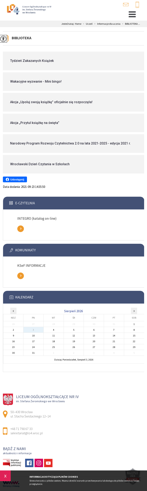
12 (73, 335)
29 (134, 347)
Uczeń (87, 24)
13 (94, 335)
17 (33, 341)
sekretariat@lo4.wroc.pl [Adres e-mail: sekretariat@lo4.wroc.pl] (26, 433)
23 (13, 347)
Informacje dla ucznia (106, 24)
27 (94, 347)
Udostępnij (15, 179)
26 (73, 347)
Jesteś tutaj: (68, 24)
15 (134, 335)
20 (94, 341)
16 (13, 341)
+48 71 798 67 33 (137, 5)
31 (33, 352)
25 (53, 347)
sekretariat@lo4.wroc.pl (125, 4)
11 (53, 335)
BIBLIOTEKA (21, 38)
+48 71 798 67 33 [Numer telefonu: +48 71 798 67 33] (21, 429)
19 (73, 341)
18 (53, 341)
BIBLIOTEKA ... (130, 24)
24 (33, 347)
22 (134, 341)
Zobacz (20, 228)
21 (114, 341)
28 (114, 347)
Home (78, 24)
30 (13, 352)
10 (33, 335)
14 (114, 335)
